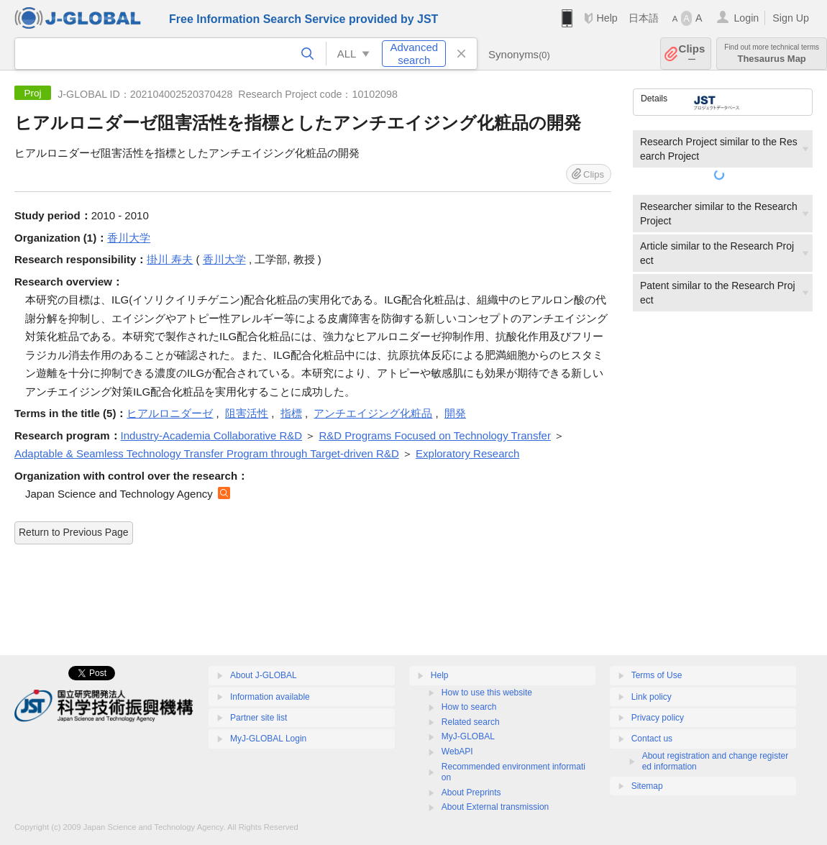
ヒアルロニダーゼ (170, 413)
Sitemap (647, 786)
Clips (692, 53)
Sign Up (790, 18)
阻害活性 (246, 413)
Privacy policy (657, 718)
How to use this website (487, 693)
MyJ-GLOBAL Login (268, 739)
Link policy (651, 697)
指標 (291, 413)
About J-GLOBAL (263, 675)
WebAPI (457, 751)
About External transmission (495, 807)
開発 (455, 413)
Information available (270, 697)
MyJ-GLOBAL (468, 736)
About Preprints (471, 792)
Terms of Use (656, 675)
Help (606, 18)
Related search (471, 722)
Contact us (651, 739)
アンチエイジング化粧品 (373, 413)
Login (746, 18)
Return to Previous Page (74, 532)
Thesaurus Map (771, 53)
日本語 (644, 18)
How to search (469, 707)
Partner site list (258, 718)
